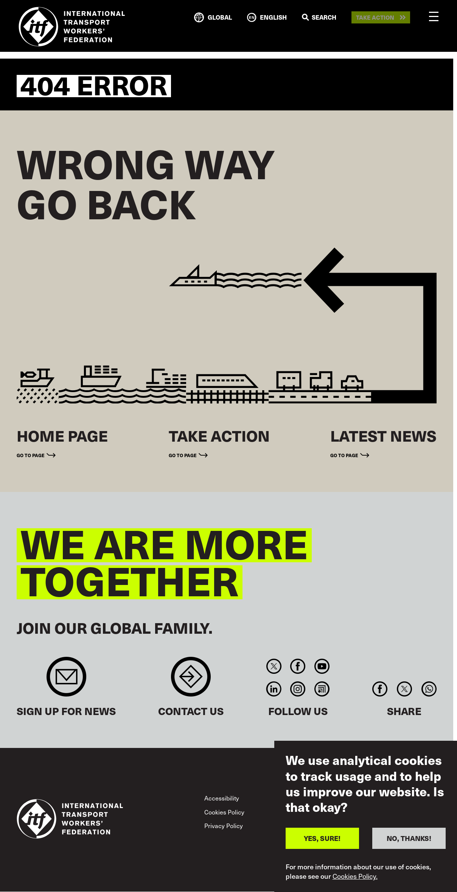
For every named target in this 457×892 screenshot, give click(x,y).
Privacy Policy (223, 825)
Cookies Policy (224, 811)
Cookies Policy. (355, 876)
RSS (322, 689)
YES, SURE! (322, 838)
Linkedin (274, 689)
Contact (191, 680)
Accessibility (221, 797)
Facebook (298, 666)
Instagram (298, 689)
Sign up (66, 680)
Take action (375, 18)
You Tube (322, 666)
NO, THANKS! (409, 838)
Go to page (31, 455)
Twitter (274, 666)
